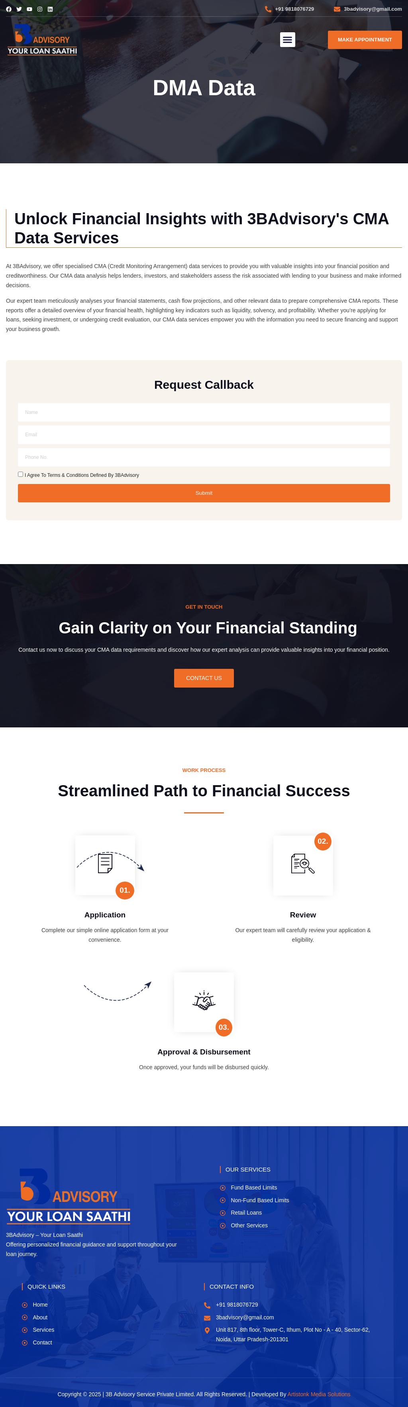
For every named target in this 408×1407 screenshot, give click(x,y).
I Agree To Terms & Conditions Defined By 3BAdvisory (82, 475)
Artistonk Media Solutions (319, 1394)
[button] (287, 39)
